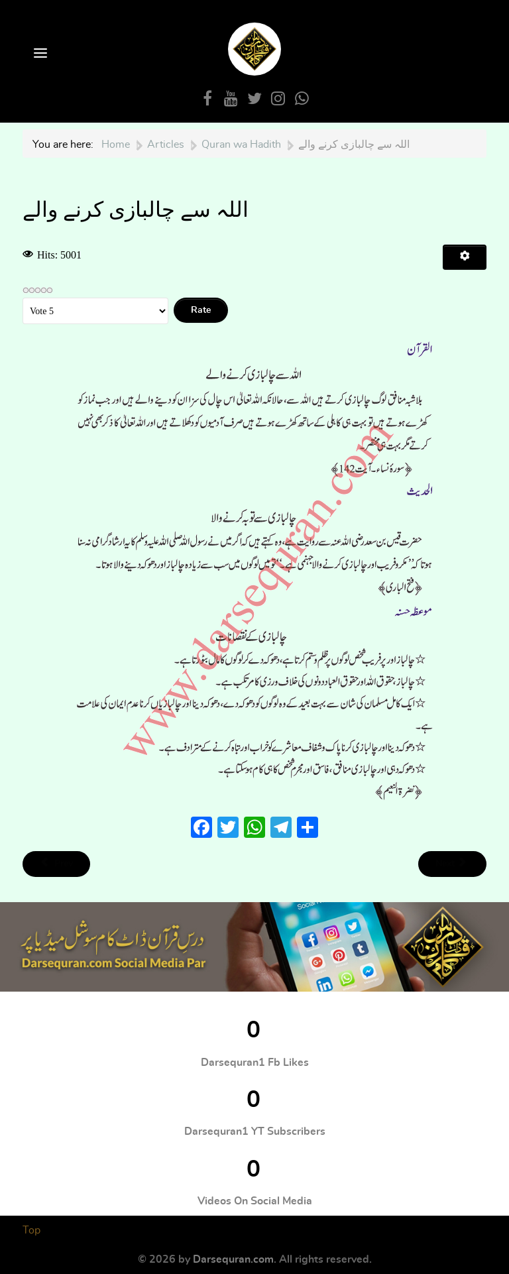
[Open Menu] (39, 54)
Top (31, 1230)
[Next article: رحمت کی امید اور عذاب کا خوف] (452, 864)
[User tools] (464, 257)
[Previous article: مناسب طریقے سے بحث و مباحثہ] (56, 864)
